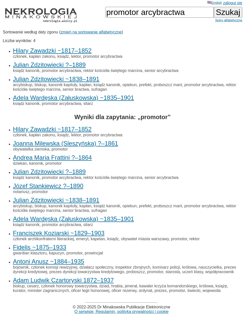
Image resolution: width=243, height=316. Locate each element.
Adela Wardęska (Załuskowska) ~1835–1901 (73, 97)
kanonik (36, 163)
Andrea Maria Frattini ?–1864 (52, 157)
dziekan (20, 163)
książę (221, 286)
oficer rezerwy (124, 290)
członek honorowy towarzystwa (69, 286)
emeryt (82, 239)
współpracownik (219, 272)
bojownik (21, 267)
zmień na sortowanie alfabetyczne (91, 32)
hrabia (117, 286)
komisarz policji (166, 267)
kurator (19, 290)
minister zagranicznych (48, 290)
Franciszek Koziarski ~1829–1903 (59, 233)
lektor (76, 56)
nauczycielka (210, 267)
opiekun (130, 85)
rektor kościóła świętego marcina (112, 70)
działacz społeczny (96, 267)
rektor (194, 239)
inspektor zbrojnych (132, 267)
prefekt (145, 85)
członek (20, 56)
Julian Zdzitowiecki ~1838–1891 (56, 79)
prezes (160, 290)
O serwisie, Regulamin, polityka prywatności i (122, 311)
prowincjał (94, 253)
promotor (59, 149)
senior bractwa (76, 89)
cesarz (33, 286)
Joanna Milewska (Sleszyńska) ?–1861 (65, 143)
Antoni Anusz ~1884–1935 (48, 261)
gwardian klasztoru (30, 253)
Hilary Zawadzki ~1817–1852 (52, 50)
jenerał (131, 286)
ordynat (145, 290)
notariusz (21, 192)
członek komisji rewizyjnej (54, 267)
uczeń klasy (192, 272)
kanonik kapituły (63, 85)
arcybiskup (22, 85)
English (214, 3)
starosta (172, 272)
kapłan (85, 85)
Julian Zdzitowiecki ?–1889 (49, 64)
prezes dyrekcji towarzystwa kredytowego (86, 272)
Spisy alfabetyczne (228, 20)
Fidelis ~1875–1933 (39, 247)
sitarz (88, 103)
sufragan (99, 89)
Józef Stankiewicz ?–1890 (48, 185)
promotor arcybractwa (103, 56)
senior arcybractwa (161, 70)
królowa (189, 267)
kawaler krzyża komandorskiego (168, 286)
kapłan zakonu (42, 56)
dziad (104, 286)
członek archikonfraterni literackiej (43, 239)
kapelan (98, 239)
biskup (40, 85)
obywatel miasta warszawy (145, 239)
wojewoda (212, 290)
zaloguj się (232, 3)
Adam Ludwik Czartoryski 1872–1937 (63, 280)
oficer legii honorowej (90, 290)
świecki (193, 290)
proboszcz (135, 272)
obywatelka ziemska (31, 149)
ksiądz (63, 56)
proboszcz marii (168, 85)
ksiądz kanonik (26, 70)
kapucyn (56, 253)
